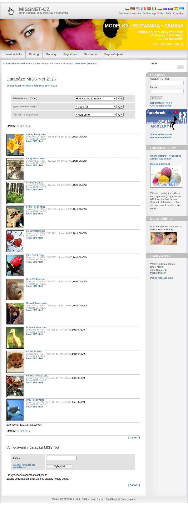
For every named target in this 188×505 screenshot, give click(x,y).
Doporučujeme (113, 54)
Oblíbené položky (153, 13)
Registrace (70, 54)
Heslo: (153, 87)
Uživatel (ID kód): (160, 78)
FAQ (168, 13)
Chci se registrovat (160, 105)
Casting (34, 54)
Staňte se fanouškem (161, 134)
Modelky (51, 54)
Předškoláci (112, 499)
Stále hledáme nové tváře (17, 63)
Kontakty (178, 13)
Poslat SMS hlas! (34, 141)
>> (23, 126)
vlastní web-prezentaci (86, 63)
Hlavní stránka (13, 54)
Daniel (159, 270)
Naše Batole (97, 499)
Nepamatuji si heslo (161, 102)
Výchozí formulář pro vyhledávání (24, 466)
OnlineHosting (128, 499)
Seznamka (91, 54)
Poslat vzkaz (40, 134)
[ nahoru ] (134, 437)
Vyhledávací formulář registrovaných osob (31, 85)
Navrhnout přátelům (161, 137)
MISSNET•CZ (34, 9)
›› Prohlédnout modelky (167, 44)
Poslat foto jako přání (162, 278)
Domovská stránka (130, 13)
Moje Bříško (82, 499)
